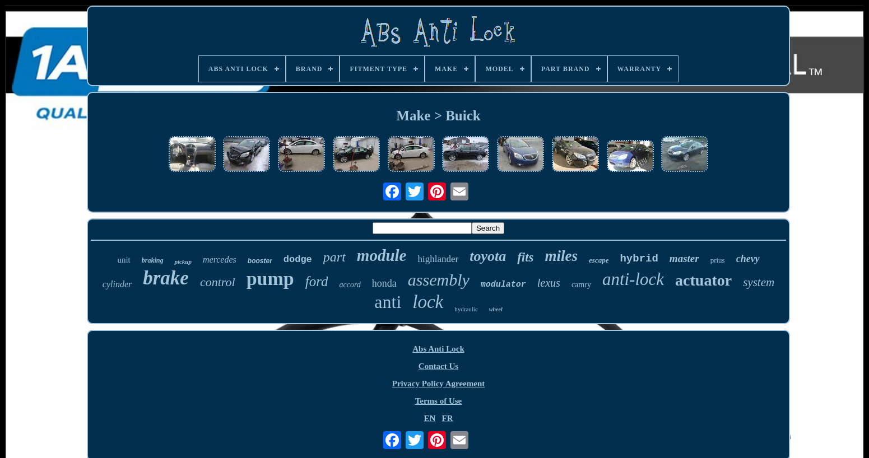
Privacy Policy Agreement (438, 383)
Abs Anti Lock (438, 348)
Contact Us (438, 366)
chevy (748, 258)
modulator (503, 284)
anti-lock (633, 279)
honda (384, 283)
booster (260, 261)
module (382, 255)
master (684, 258)
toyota (488, 256)
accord (349, 285)
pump (270, 278)
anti (387, 302)
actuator (703, 280)
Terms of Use (438, 400)
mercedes (219, 259)
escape (598, 260)
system (758, 282)
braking (153, 260)
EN (429, 418)
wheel (496, 309)
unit (123, 259)
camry (581, 285)
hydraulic (466, 309)
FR (447, 418)
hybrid (639, 259)
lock (427, 302)
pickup (183, 261)
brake (166, 278)
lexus (548, 283)
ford (316, 281)
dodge (298, 259)
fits (525, 257)
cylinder (117, 284)
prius (717, 260)
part (334, 257)
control (217, 282)
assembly (439, 279)
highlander (437, 259)
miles (561, 255)
